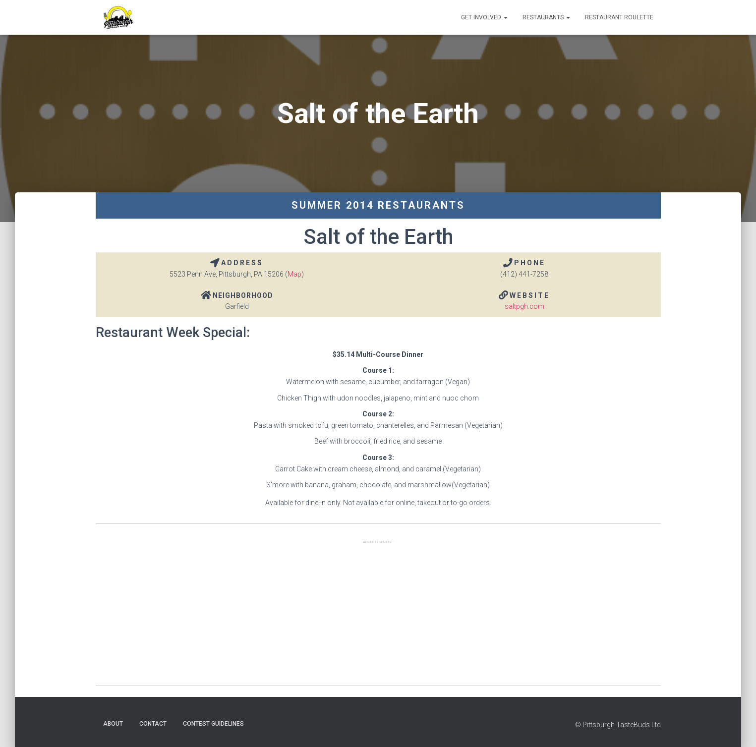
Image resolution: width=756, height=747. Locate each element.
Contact (153, 723)
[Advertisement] (378, 616)
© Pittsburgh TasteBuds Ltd (618, 725)
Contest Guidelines (213, 723)
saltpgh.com (524, 306)
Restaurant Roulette (619, 17)
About (113, 723)
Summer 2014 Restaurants (378, 205)
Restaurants (546, 17)
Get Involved (484, 17)
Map (294, 274)
